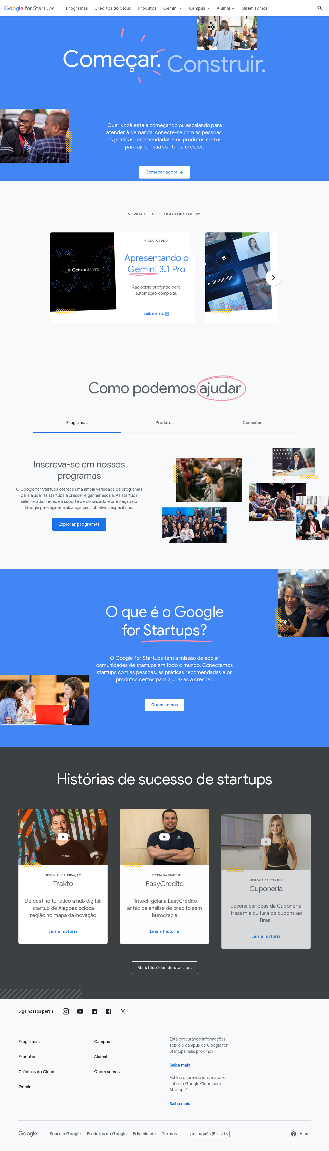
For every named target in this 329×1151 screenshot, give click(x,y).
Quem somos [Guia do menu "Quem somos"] (255, 8)
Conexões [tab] (252, 422)
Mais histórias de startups (164, 967)
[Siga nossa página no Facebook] (108, 1011)
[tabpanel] (122, 277)
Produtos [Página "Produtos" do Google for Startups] (27, 1056)
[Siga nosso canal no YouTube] (80, 1011)
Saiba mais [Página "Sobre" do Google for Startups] (180, 1065)
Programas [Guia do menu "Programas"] (77, 8)
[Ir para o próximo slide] (273, 277)
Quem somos (107, 1071)
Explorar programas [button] (79, 524)
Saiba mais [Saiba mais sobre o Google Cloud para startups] (180, 1103)
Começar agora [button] (164, 172)
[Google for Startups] (29, 8)
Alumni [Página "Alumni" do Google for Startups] (100, 1056)
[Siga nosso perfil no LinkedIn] (94, 1011)
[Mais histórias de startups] (164, 967)
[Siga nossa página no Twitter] (122, 1011)
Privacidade (144, 1133)
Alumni (226, 8)
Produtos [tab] (164, 422)
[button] (63, 878)
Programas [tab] (76, 422)
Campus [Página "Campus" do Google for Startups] (102, 1041)
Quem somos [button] (164, 705)
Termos (169, 1133)
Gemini (173, 8)
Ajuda (300, 1134)
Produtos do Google (107, 1133)
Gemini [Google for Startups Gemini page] (25, 1087)
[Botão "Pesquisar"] (320, 8)
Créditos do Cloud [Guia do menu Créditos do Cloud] (112, 8)
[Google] (27, 1134)
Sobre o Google (65, 1133)
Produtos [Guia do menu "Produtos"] (147, 8)
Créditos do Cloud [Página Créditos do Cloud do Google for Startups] (36, 1071)
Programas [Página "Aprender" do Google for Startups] (29, 1041)
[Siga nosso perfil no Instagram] (65, 1011)
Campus (200, 8)
